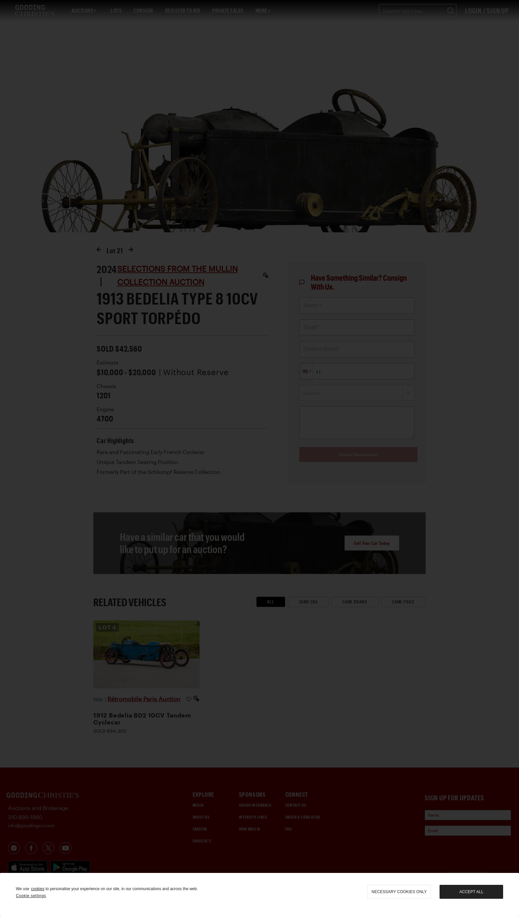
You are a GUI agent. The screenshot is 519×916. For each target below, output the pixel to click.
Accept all (471, 891)
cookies (37, 889)
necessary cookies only (399, 891)
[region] (259, 894)
